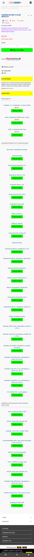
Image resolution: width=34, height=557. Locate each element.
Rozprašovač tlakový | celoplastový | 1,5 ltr (17, 249)
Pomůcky (27, 6)
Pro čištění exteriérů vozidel (16, 6)
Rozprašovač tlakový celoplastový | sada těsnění (17, 258)
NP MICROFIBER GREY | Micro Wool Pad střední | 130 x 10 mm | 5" (17, 441)
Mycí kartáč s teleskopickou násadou (17, 149)
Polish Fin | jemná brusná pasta (17, 452)
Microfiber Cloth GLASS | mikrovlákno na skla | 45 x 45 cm (17, 327)
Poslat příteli (7, 71)
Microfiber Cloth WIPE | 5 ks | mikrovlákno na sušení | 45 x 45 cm (17, 381)
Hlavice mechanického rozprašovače (17, 287)
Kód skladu (4, 25)
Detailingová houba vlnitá (17, 204)
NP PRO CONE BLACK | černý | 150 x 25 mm (17, 493)
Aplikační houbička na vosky (17, 316)
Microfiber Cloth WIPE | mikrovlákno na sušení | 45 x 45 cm (17, 346)
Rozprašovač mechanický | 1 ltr (17, 165)
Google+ (20, 20)
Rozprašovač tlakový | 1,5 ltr (17, 175)
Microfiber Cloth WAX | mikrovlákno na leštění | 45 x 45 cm (17, 335)
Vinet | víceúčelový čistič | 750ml (17, 411)
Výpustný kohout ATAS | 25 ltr (17, 194)
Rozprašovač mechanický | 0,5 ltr (17, 297)
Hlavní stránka (4, 6)
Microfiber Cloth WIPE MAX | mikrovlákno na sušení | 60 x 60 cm (17, 358)
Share (12, 20)
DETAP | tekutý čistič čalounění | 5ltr (17, 421)
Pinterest (5, 23)
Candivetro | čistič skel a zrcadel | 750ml (17, 431)
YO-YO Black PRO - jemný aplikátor (17, 392)
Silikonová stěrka (17, 242)
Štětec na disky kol (17, 213)
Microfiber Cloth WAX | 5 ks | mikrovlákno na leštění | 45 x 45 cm (17, 369)
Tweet (5, 20)
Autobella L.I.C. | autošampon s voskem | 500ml (17, 105)
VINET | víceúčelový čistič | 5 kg (17, 129)
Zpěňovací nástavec (17, 223)
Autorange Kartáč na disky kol (17, 233)
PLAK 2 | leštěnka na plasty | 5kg (17, 462)
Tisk (5, 73)
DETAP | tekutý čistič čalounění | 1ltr (17, 471)
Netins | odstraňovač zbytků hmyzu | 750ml (17, 117)
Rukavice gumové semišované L (17, 268)
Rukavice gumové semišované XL (17, 278)
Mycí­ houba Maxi (17, 155)
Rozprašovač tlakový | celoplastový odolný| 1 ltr (17, 307)
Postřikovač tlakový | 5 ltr (17, 184)
